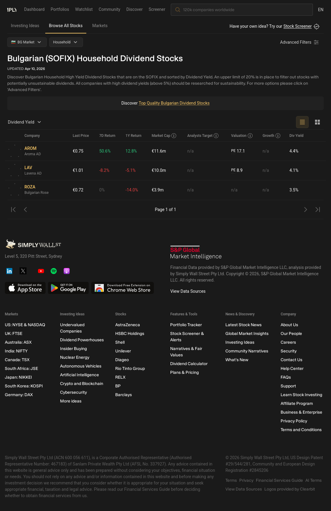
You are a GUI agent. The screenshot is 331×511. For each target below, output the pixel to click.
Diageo (122, 359)
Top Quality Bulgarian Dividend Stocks (173, 103)
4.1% (293, 170)
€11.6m (159, 151)
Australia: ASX (18, 342)
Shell (120, 342)
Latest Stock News (243, 324)
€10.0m (159, 170)
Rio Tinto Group (130, 368)
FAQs (286, 377)
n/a (190, 151)
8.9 (237, 170)
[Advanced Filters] (300, 42)
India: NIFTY (16, 351)
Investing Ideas (25, 25)
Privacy (246, 480)
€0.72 (78, 190)
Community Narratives (246, 351)
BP (118, 386)
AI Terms (313, 480)
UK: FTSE (13, 333)
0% (102, 190)
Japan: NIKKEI (18, 377)
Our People (291, 333)
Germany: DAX (19, 394)
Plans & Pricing (184, 372)
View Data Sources (188, 291)
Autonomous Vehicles (80, 366)
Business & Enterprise (301, 412)
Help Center (292, 368)
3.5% (293, 190)
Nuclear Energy (74, 357)
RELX (120, 377)
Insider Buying (73, 348)
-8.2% (104, 170)
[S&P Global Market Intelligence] (196, 253)
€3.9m (158, 190)
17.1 (238, 151)
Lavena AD (33, 174)
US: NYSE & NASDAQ (25, 324)
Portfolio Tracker (186, 324)
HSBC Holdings (129, 333)
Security (289, 351)
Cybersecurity (73, 392)
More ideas (70, 401)
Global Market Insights (247, 333)
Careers (288, 342)
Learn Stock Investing (301, 394)
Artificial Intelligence (79, 374)
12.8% (131, 151)
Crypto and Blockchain (81, 383)
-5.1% (131, 170)
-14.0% (132, 190)
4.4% (293, 151)
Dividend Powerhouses (82, 339)
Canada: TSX (17, 359)
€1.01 (78, 170)
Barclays (123, 394)
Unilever (123, 351)
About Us (289, 324)
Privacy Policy (294, 421)
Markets (100, 25)
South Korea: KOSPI (24, 386)
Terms (231, 480)
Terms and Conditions (301, 429)
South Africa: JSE (21, 368)
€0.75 (78, 151)
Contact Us (291, 359)
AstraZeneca (127, 324)
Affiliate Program (297, 403)
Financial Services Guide (279, 480)
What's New (236, 359)
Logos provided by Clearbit (289, 489)
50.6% (105, 151)
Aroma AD (32, 154)
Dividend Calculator (189, 363)
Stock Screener (297, 26)
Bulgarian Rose (36, 193)
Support (288, 386)
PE (233, 151)
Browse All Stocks (66, 25)
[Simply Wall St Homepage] (11, 9)
